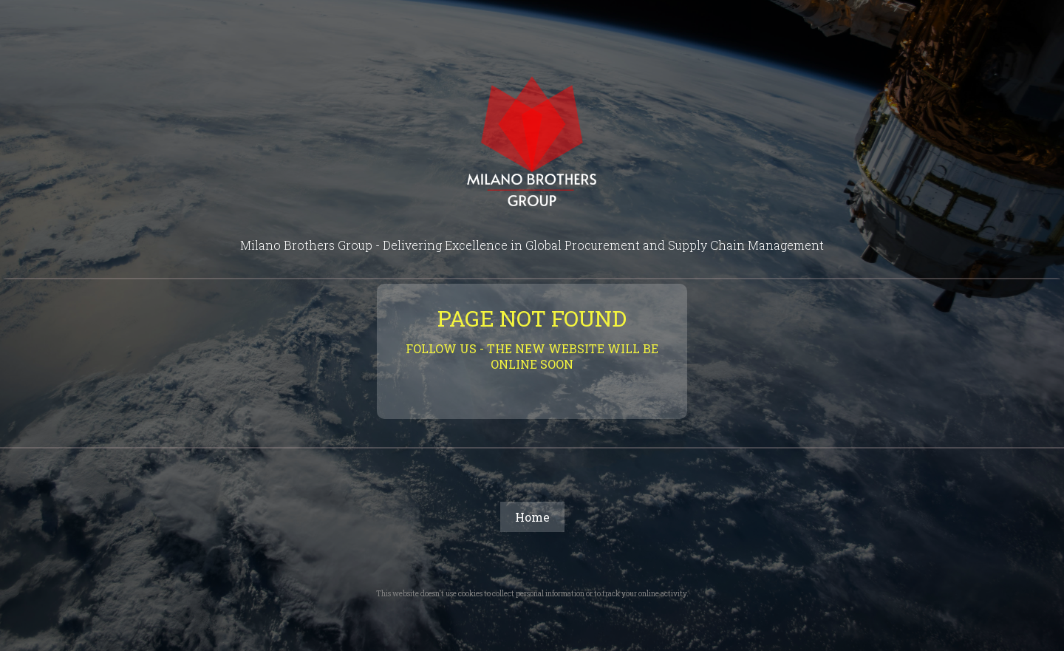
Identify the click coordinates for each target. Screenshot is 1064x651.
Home (532, 517)
